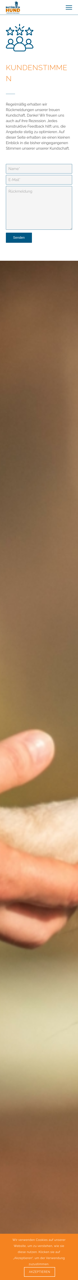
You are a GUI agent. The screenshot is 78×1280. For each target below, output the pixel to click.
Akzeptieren (39, 1272)
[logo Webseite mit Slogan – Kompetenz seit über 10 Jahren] (32, 7)
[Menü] (67, 7)
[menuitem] (67, 7)
